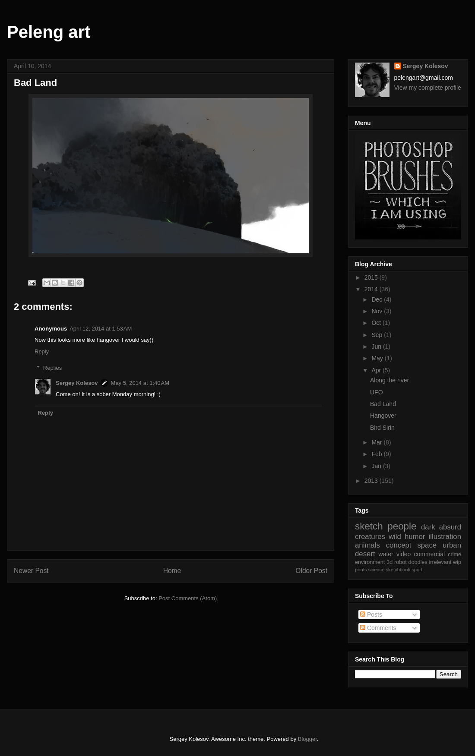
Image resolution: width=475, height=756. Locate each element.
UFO (376, 392)
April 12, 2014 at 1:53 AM (101, 328)
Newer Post (31, 570)
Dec (377, 299)
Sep (377, 334)
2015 (372, 277)
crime (454, 554)
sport (417, 569)
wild (395, 536)
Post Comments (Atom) (187, 598)
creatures (370, 536)
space (427, 545)
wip (457, 562)
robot (400, 562)
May (377, 358)
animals (367, 545)
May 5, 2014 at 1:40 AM (140, 383)
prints (361, 569)
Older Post (311, 570)
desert (365, 554)
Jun (377, 346)
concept (399, 545)
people (401, 526)
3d (389, 562)
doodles (418, 562)
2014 (372, 289)
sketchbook (398, 569)
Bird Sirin (382, 427)
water (386, 554)
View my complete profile (427, 87)
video (403, 554)
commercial (429, 554)
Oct (377, 322)
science (376, 569)
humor (415, 536)
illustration (444, 536)
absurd (450, 527)
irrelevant (440, 562)
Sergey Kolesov (77, 383)
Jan (377, 466)
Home (172, 570)
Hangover (383, 415)
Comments (378, 627)
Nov (377, 311)
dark (428, 527)
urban (452, 545)
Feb (377, 453)
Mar (377, 442)
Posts (371, 614)
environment (370, 562)
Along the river (389, 380)
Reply (42, 351)
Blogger (307, 739)
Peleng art (48, 31)
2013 (372, 480)
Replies (52, 368)
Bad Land (383, 403)
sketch (369, 526)
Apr (377, 370)
